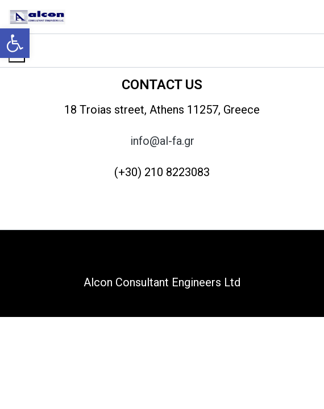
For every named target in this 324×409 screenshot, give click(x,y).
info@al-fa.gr (162, 141)
